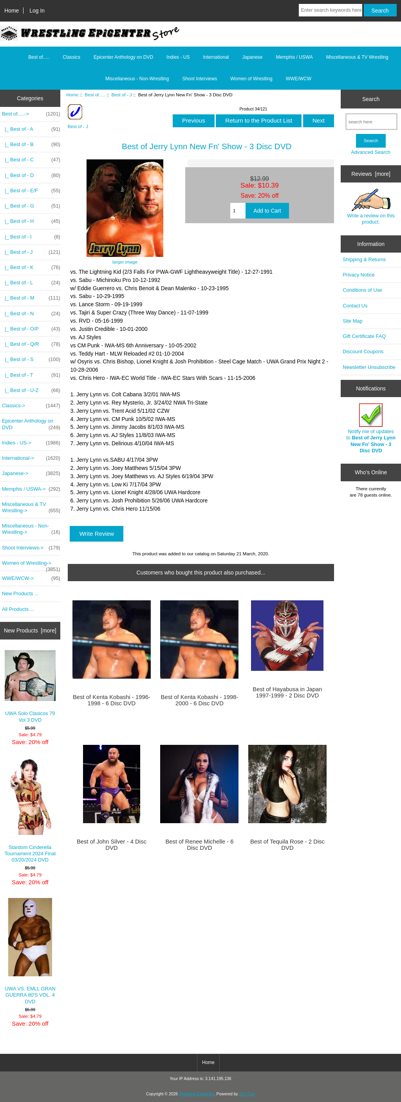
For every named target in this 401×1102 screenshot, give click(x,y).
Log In (37, 10)
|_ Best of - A (31, 129)
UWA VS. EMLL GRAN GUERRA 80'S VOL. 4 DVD (30, 951)
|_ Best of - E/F (31, 191)
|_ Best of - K (31, 267)
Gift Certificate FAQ (364, 336)
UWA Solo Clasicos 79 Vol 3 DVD (30, 686)
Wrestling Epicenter (196, 1094)
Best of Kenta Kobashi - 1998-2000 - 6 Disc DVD (199, 700)
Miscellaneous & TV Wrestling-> (31, 507)
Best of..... (95, 94)
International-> (31, 458)
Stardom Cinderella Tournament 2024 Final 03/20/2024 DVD (30, 810)
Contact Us (355, 306)
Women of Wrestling (251, 78)
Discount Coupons (363, 351)
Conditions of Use (362, 290)
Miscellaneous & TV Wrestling (357, 57)
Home (11, 10)
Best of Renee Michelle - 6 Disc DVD (199, 844)
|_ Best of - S (31, 359)
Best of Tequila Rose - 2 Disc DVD (287, 844)
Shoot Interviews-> (31, 548)
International (216, 57)
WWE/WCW (298, 78)
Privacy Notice (358, 275)
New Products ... (20, 593)
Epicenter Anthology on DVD (123, 57)
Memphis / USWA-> (31, 489)
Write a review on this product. (371, 207)
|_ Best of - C (31, 160)
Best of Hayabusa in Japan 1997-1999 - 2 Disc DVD (287, 692)
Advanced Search (370, 152)
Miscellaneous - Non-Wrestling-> (31, 529)
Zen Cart (247, 1094)
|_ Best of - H (31, 221)
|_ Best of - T (31, 375)
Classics (71, 57)
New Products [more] (30, 630)
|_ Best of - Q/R (31, 344)
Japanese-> (31, 473)
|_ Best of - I (31, 237)
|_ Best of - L (31, 283)
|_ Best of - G (31, 206)
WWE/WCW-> (31, 578)
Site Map (352, 321)
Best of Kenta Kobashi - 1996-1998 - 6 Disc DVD (111, 700)
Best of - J (122, 94)
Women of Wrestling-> (31, 565)
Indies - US (178, 57)
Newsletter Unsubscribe (369, 367)
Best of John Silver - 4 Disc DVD (111, 844)
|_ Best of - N (31, 314)
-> (31, 114)
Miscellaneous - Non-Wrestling (137, 78)
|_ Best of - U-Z (31, 390)
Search (370, 99)
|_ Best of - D (31, 175)
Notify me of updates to (371, 428)
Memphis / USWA (294, 57)
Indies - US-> (31, 443)
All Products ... (18, 609)
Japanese (252, 57)
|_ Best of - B (31, 144)
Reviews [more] (370, 174)
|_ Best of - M (31, 298)
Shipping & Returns (364, 259)
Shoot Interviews (199, 78)
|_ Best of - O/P (31, 329)
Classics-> (31, 406)
